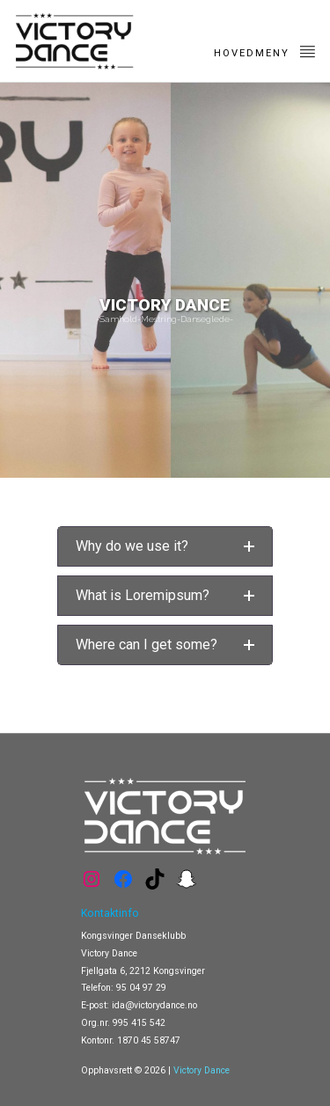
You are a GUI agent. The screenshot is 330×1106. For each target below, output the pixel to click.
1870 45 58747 (148, 1040)
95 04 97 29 (141, 987)
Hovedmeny (265, 51)
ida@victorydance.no (154, 1005)
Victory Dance (201, 1070)
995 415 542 (139, 1023)
